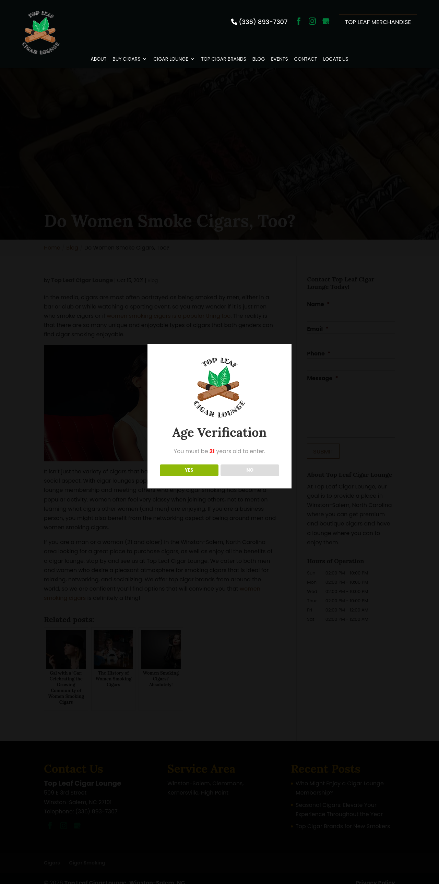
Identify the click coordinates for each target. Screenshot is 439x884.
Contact (305, 51)
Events (279, 51)
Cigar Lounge (170, 51)
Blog (258, 51)
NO (249, 470)
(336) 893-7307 (263, 20)
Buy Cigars (126, 51)
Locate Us (335, 51)
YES (189, 470)
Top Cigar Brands (223, 51)
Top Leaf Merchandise (379, 20)
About (98, 51)
